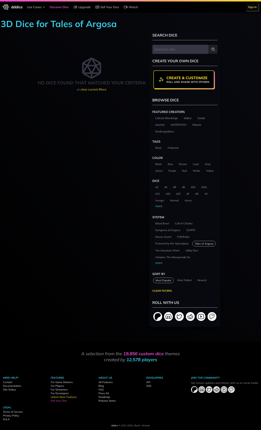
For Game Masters (62, 382)
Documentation (12, 386)
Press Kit (103, 393)
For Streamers (59, 389)
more (158, 206)
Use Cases (36, 7)
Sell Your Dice (107, 7)
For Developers (60, 393)
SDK (148, 386)
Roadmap (104, 397)
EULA (6, 419)
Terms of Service (13, 411)
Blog (101, 386)
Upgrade (82, 7)
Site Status (9, 389)
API (148, 382)
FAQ (101, 389)
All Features (105, 382)
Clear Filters (162, 290)
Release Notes (107, 400)
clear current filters (93, 89)
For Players (57, 386)
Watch (130, 7)
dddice (114, 425)
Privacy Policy (11, 415)
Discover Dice (59, 7)
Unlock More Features (64, 397)
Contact (7, 382)
